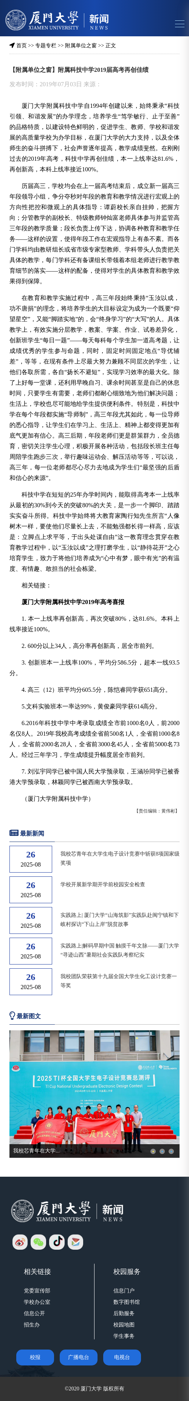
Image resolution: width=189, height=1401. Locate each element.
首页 (21, 45)
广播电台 (78, 1357)
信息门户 (124, 1291)
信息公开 (34, 1313)
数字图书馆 (126, 1302)
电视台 (122, 1357)
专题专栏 (45, 45)
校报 (35, 1357)
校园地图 (124, 1325)
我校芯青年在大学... (36, 1151)
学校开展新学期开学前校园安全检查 (102, 884)
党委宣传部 (37, 1291)
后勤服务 (124, 1313)
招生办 (32, 1325)
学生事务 (124, 1336)
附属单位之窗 (81, 45)
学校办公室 (37, 1302)
